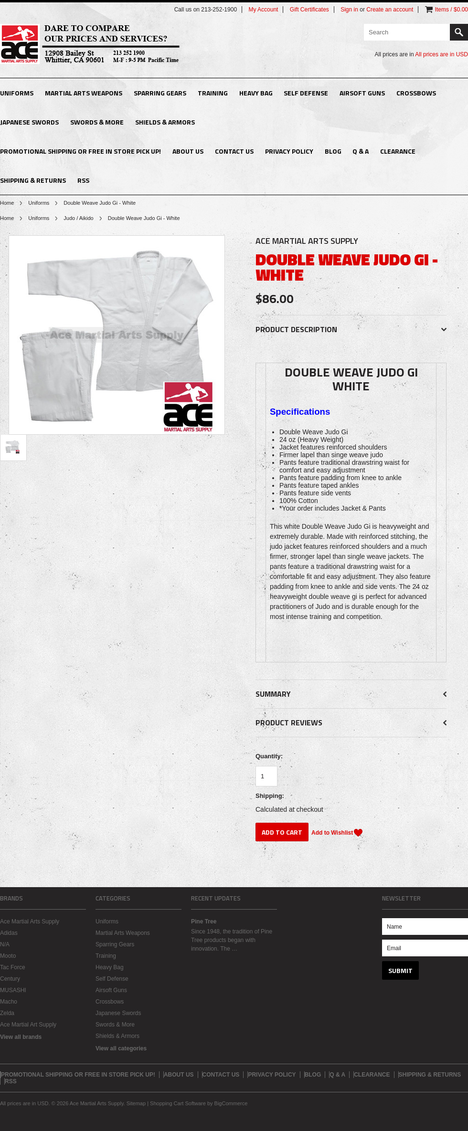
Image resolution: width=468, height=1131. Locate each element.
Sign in (349, 9)
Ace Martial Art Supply (28, 1024)
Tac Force (12, 967)
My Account (263, 9)
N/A (5, 944)
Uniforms (16, 93)
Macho (8, 1001)
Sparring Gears (160, 93)
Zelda (7, 1013)
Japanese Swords (29, 122)
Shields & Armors (165, 122)
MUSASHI (13, 990)
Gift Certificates (309, 9)
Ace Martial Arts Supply (29, 921)
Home (7, 203)
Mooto (8, 956)
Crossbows (416, 93)
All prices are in (441, 54)
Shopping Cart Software (178, 1103)
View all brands (21, 1037)
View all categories (121, 1048)
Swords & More (97, 122)
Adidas (9, 933)
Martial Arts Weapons (83, 93)
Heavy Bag (256, 93)
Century (10, 978)
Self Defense (306, 93)
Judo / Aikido (78, 218)
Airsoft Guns (362, 93)
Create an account (389, 9)
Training (213, 93)
